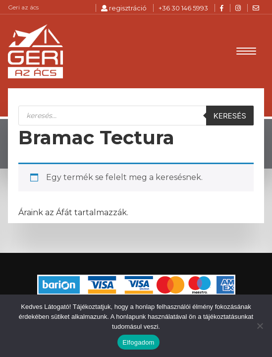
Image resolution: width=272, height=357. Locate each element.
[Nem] (260, 326)
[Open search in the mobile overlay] (136, 116)
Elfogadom (138, 342)
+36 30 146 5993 (183, 8)
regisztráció (124, 8)
